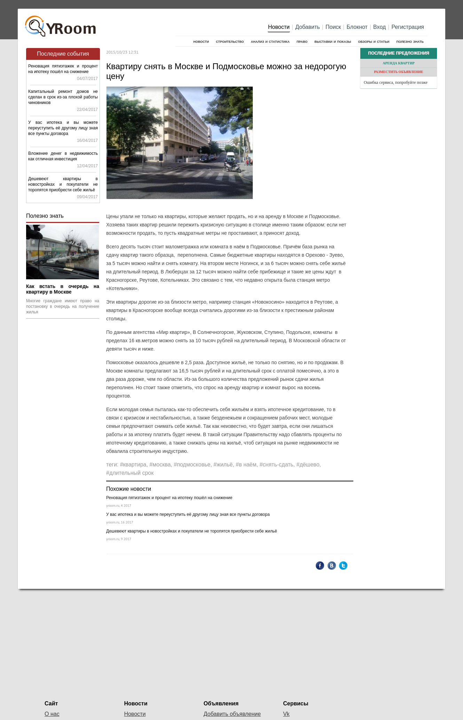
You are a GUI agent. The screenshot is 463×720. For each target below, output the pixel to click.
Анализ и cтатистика (270, 41)
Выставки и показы (332, 41)
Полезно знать (410, 41)
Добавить (307, 27)
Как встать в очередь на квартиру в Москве (62, 289)
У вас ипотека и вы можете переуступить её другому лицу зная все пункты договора (63, 128)
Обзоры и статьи (373, 41)
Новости (279, 27)
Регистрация (407, 27)
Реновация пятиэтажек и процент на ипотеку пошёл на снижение (169, 497)
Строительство (230, 41)
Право (302, 41)
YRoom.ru (61, 23)
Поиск (333, 27)
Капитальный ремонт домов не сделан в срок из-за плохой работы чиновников (63, 97)
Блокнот (357, 27)
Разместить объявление (398, 72)
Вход (379, 27)
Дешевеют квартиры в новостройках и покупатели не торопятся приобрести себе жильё (63, 184)
